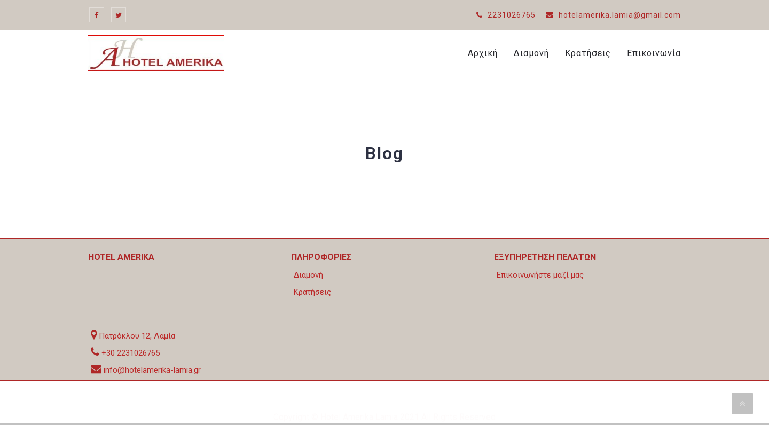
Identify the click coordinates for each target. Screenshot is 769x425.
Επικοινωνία (654, 53)
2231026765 (506, 15)
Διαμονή (531, 53)
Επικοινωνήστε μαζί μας (540, 275)
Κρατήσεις (588, 53)
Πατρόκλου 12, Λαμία (137, 336)
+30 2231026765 (130, 353)
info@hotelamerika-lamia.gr (152, 370)
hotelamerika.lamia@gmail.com (613, 15)
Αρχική (483, 53)
